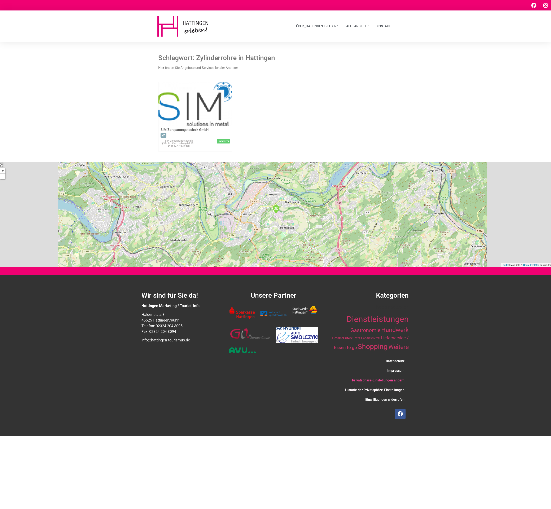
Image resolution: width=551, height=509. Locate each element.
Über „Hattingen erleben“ (317, 26)
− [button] (3, 176)
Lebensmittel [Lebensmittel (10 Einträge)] (370, 338)
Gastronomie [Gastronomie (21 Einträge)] (365, 330)
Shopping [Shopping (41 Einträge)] (373, 346)
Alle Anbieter (357, 26)
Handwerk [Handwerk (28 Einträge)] (395, 329)
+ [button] (3, 170)
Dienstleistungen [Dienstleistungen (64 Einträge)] (377, 319)
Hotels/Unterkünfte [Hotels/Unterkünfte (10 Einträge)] (346, 338)
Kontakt (384, 26)
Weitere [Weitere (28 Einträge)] (398, 346)
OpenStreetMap (531, 265)
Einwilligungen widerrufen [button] (384, 400)
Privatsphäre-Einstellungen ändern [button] (378, 380)
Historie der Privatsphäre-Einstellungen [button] (374, 390)
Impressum (395, 371)
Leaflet (505, 265)
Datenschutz (395, 361)
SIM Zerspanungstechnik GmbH (185, 130)
